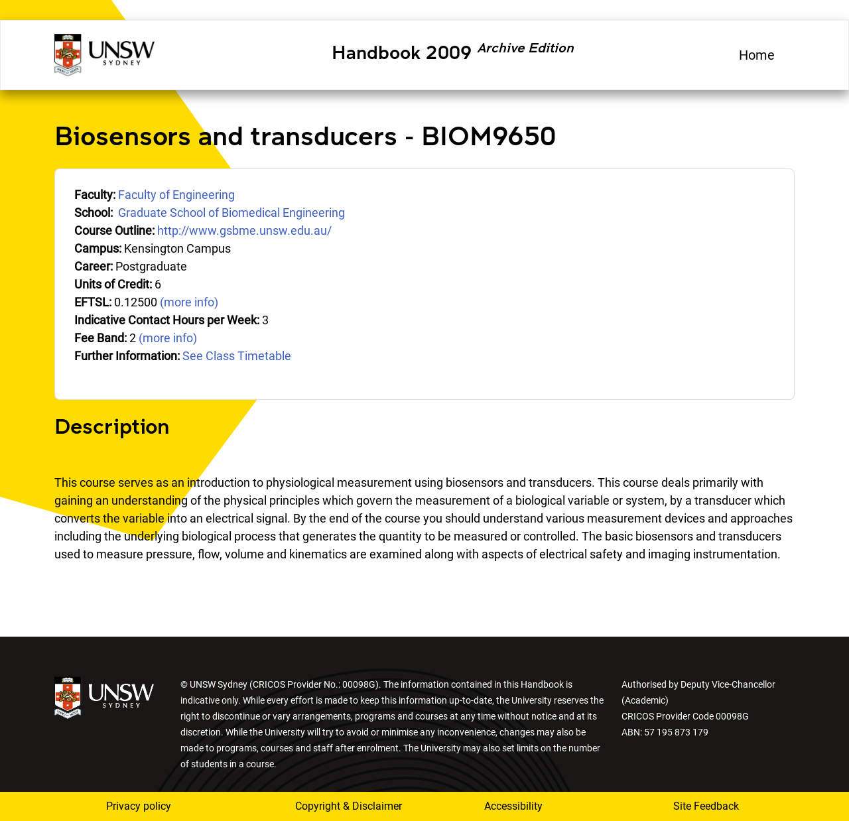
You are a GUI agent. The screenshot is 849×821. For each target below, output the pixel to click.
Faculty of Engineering (176, 195)
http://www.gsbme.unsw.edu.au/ (244, 230)
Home (757, 55)
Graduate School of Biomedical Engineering (231, 213)
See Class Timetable (236, 356)
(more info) (189, 302)
